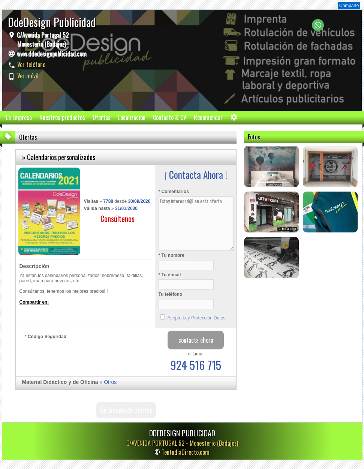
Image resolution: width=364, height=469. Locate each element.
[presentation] (82, 355)
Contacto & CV (169, 117)
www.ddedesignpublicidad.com (52, 53)
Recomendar (208, 117)
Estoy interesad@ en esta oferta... (196, 223)
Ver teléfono (31, 64)
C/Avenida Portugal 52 (42, 39)
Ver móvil (28, 75)
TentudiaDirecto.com (186, 452)
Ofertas (102, 117)
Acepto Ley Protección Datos (197, 318)
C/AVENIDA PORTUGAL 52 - (182, 443)
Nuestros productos (62, 117)
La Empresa (19, 117)
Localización (131, 117)
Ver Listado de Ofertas (126, 410)
